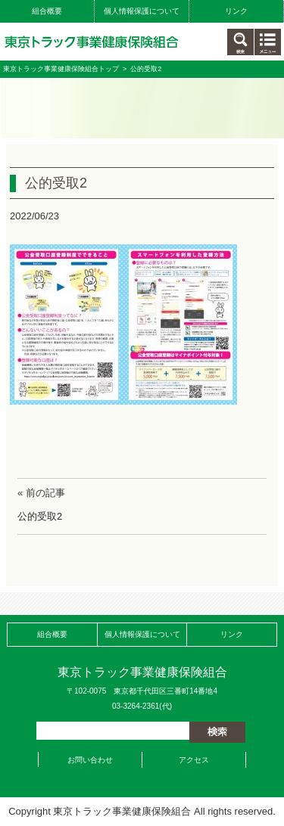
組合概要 (47, 11)
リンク (236, 11)
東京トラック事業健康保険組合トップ (61, 69)
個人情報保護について (141, 11)
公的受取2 (39, 516)
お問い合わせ (90, 760)
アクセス (194, 760)
